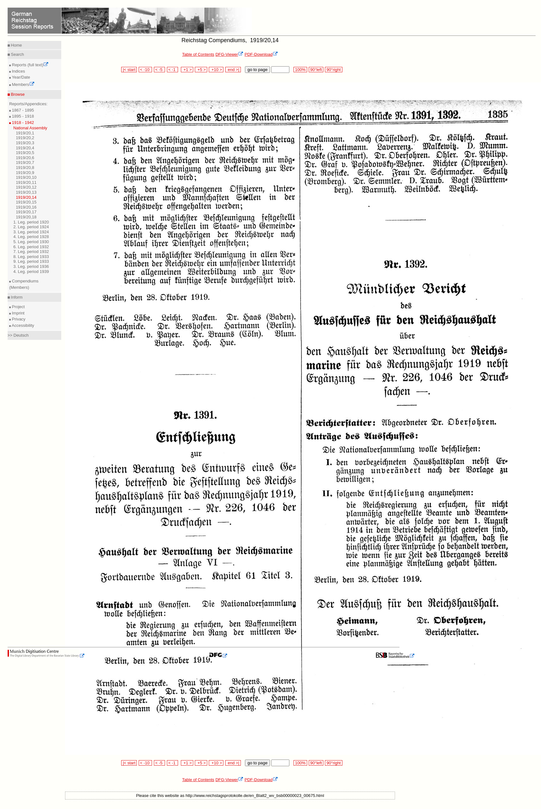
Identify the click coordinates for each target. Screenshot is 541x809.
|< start (129, 69)
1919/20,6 (25, 157)
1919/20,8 (25, 167)
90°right (333, 69)
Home (16, 45)
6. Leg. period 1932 (31, 246)
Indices (18, 71)
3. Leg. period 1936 (31, 266)
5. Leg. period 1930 (31, 241)
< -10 (145, 69)
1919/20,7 (25, 162)
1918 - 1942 (22, 122)
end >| (233, 69)
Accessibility (22, 325)
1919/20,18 (26, 217)
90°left (316, 69)
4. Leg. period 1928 (31, 236)
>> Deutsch (18, 335)
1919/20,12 (26, 187)
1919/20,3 (25, 142)
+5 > (201, 69)
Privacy (18, 319)
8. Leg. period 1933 (31, 256)
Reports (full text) (30, 64)
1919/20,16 (26, 207)
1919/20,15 (26, 202)
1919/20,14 (26, 197)
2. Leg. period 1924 (31, 226)
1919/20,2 (25, 137)
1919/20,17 (26, 212)
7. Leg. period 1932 (31, 251)
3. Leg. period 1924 (31, 232)
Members (23, 84)
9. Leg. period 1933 (31, 261)
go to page (257, 69)
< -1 (172, 69)
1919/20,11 (26, 182)
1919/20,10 (26, 177)
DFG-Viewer (229, 54)
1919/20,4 (25, 148)
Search (17, 54)
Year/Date (20, 77)
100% (300, 69)
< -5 (159, 69)
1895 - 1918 (22, 116)
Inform (16, 297)
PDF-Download (261, 54)
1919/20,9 (25, 172)
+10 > (216, 69)
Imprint (17, 313)
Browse (17, 94)
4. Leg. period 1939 (31, 271)
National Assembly (30, 128)
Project (18, 306)
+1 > (187, 69)
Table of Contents (198, 54)
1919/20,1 (25, 133)
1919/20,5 (25, 152)
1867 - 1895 (22, 110)
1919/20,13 (26, 192)
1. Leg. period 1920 (31, 222)
